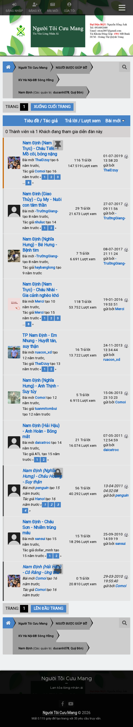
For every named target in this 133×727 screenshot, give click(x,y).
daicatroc (42, 442)
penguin (41, 488)
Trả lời (71, 120)
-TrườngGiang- (46, 211)
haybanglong (45, 267)
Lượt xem (91, 120)
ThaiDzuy (42, 160)
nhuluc (40, 222)
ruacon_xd (43, 352)
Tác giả (50, 120)
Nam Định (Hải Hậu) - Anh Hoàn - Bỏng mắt (40, 431)
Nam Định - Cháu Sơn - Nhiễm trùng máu (39, 527)
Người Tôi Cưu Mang (60, 713)
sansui (40, 538)
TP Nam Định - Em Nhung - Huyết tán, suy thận (39, 341)
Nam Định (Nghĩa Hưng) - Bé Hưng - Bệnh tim (39, 245)
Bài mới (115, 120)
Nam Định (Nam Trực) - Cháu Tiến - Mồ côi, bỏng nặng (39, 148)
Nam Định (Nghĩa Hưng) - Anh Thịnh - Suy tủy (40, 386)
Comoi (40, 171)
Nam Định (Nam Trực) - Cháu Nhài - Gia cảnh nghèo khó (40, 290)
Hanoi (39, 499)
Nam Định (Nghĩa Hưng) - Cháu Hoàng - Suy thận (42, 476)
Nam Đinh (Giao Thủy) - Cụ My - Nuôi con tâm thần (41, 199)
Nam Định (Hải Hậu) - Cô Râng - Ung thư (41, 569)
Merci (39, 301)
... (24, 183)
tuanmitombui (46, 408)
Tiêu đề (31, 120)
